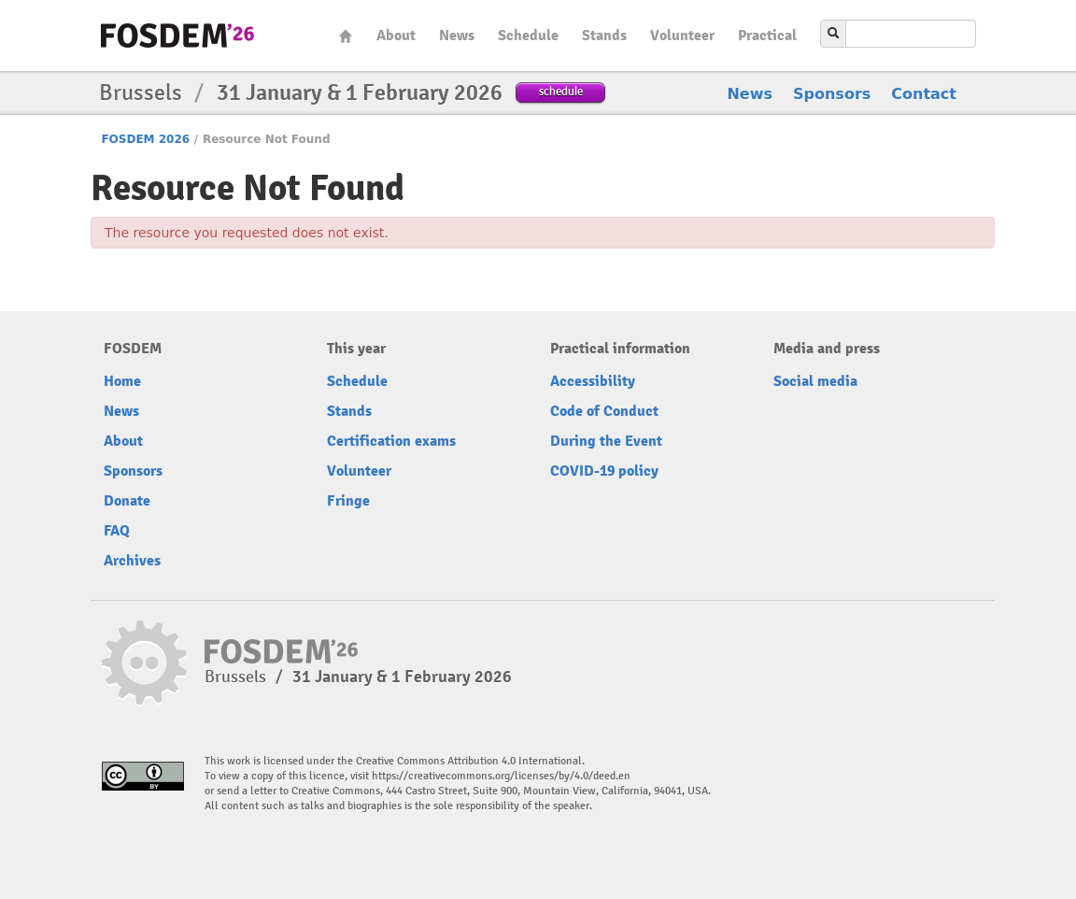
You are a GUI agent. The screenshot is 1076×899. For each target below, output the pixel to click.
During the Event (606, 441)
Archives (132, 560)
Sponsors (832, 94)
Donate (127, 501)
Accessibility (592, 381)
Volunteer (682, 35)
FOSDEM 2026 (145, 139)
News (456, 35)
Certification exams (391, 441)
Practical (767, 35)
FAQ (117, 530)
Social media (815, 381)
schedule (561, 91)
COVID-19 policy (604, 471)
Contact (923, 94)
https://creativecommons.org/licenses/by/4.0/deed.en (501, 776)
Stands (604, 35)
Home (345, 36)
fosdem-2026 (177, 35)
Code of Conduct (604, 411)
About (396, 35)
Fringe (348, 501)
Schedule (528, 35)
